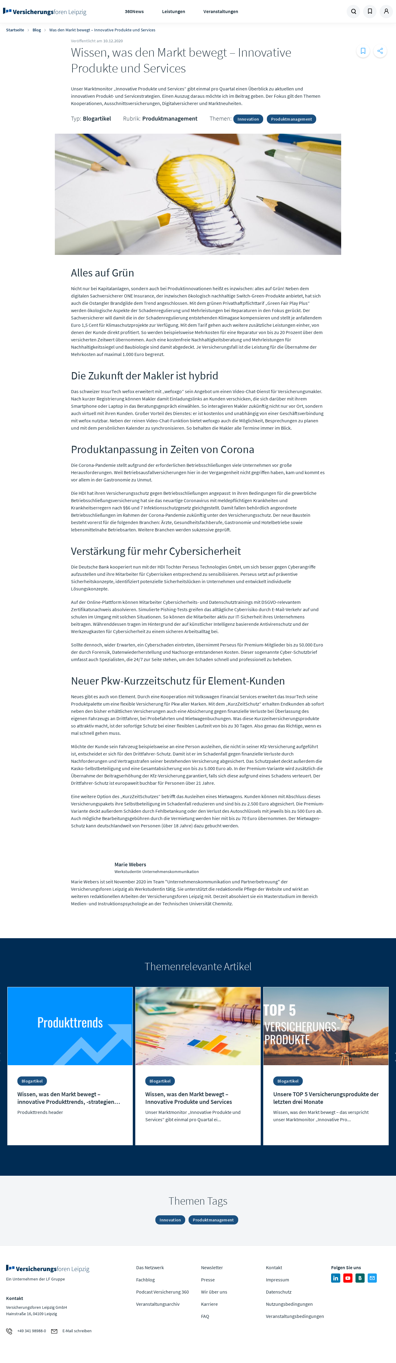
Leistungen (173, 11)
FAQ (205, 1316)
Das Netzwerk (150, 1267)
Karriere (209, 1304)
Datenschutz (279, 1292)
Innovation (248, 119)
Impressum (277, 1280)
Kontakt (274, 1267)
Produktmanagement (169, 118)
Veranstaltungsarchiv (157, 1304)
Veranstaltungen (220, 11)
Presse (208, 1280)
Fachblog (145, 1280)
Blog (37, 30)
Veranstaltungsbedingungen (295, 1316)
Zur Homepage (46, 11)
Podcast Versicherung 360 (162, 1292)
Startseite (15, 30)
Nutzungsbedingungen (289, 1304)
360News (134, 11)
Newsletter (212, 1267)
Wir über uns (214, 1292)
